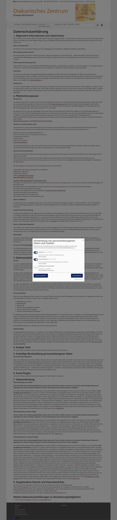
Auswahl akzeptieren (40, 275)
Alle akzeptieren (77, 275)
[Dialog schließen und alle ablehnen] (83, 239)
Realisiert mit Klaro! (78, 279)
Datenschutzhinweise (66, 248)
